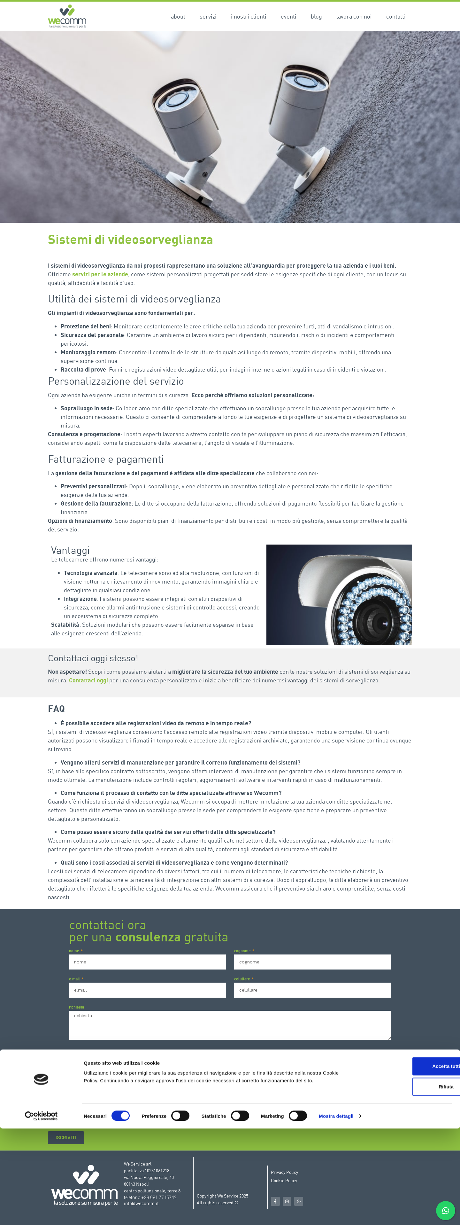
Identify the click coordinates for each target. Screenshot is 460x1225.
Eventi (288, 16)
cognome (243, 951)
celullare (242, 979)
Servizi (208, 16)
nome (74, 951)
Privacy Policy (360, 1052)
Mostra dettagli (336, 1212)
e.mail (75, 979)
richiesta (76, 1007)
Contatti (396, 16)
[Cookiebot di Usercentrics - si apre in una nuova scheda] (41, 1212)
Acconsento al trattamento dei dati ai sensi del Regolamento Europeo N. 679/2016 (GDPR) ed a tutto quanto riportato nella (225, 1124)
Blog (316, 16)
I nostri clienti (248, 16)
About (178, 16)
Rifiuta (406, 1183)
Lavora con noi (354, 16)
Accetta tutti (407, 1162)
